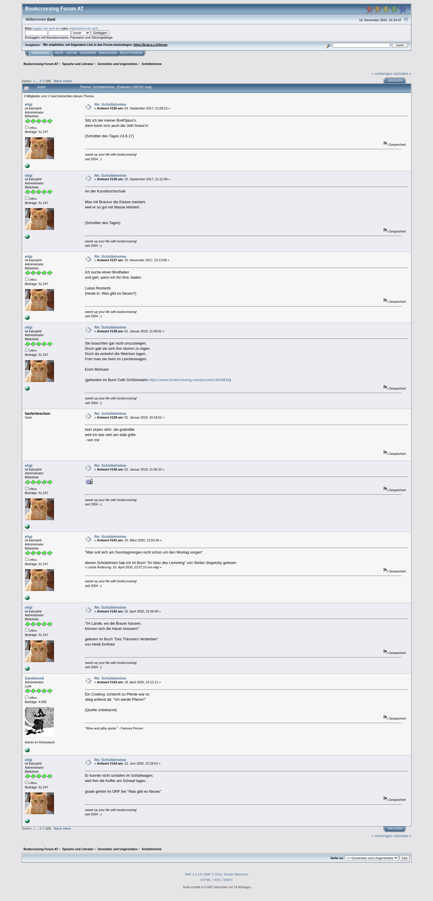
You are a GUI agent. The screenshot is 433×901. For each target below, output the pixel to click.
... (38, 81)
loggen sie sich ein (46, 28)
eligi (29, 104)
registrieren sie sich (83, 28)
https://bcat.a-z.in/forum (150, 44)
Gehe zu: (337, 858)
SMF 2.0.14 (193, 874)
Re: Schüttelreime (110, 104)
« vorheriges (381, 73)
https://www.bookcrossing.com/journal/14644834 (189, 380)
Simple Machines (236, 874)
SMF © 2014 (213, 874)
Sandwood (34, 678)
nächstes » (402, 73)
